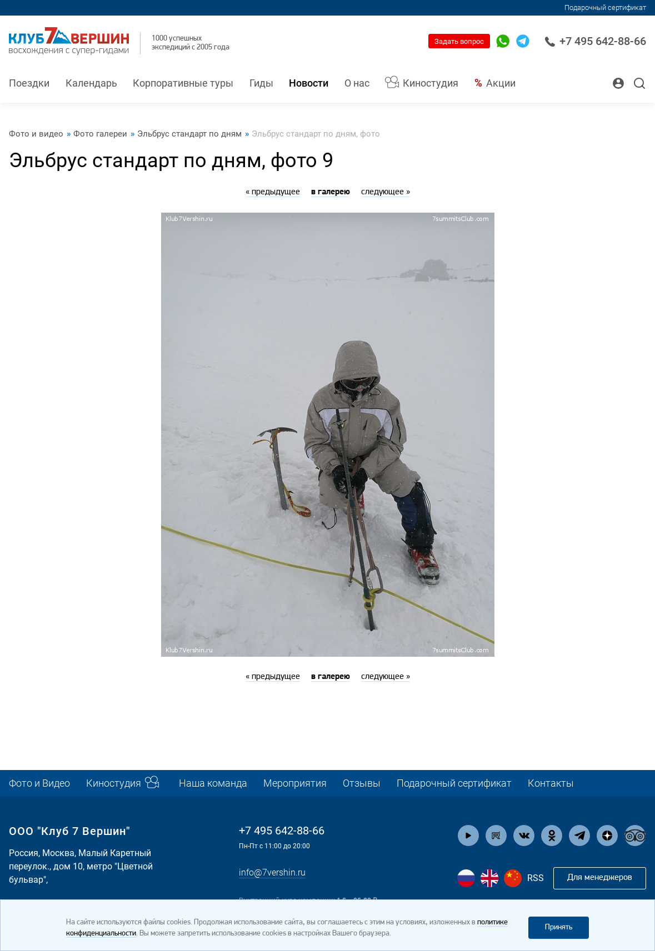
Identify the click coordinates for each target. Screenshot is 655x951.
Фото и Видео (39, 783)
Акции (501, 83)
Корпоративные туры (183, 83)
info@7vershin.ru (272, 873)
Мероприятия (295, 783)
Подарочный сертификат (605, 7)
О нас (356, 83)
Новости (308, 83)
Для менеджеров (599, 877)
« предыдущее (273, 192)
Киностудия (430, 83)
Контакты (551, 783)
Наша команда (213, 783)
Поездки (29, 83)
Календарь (91, 83)
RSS (535, 878)
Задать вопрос (459, 41)
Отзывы (362, 783)
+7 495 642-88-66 (595, 41)
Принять (558, 927)
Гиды (261, 83)
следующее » (385, 192)
